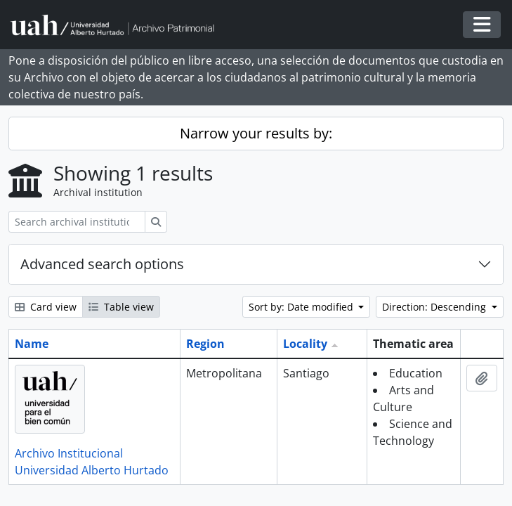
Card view (46, 306)
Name (31, 343)
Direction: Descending (435, 306)
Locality (305, 343)
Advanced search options (102, 263)
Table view (121, 306)
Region (205, 343)
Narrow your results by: (256, 133)
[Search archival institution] (76, 222)
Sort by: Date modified (302, 306)
